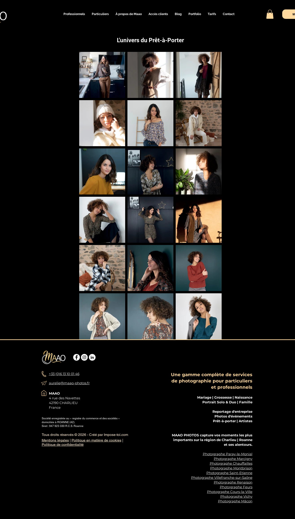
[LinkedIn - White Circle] (92, 357)
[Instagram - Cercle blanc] (84, 357)
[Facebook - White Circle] (76, 357)
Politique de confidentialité (63, 444)
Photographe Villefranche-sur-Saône (221, 477)
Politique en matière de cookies (96, 440)
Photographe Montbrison (231, 468)
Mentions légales (55, 440)
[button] (74, 14)
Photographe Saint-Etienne (229, 473)
